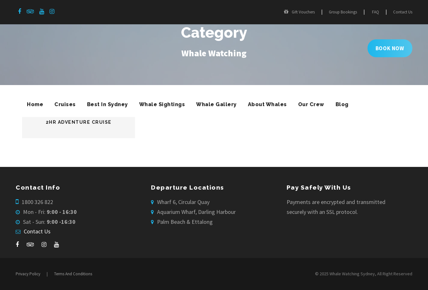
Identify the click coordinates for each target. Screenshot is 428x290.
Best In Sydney (107, 104)
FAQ (375, 12)
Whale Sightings (162, 104)
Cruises (65, 104)
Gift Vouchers (299, 12)
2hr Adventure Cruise (79, 122)
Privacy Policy (28, 274)
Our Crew (311, 104)
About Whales (267, 104)
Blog (342, 104)
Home (35, 104)
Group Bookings (343, 12)
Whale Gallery (216, 104)
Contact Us (402, 12)
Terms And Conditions (73, 274)
